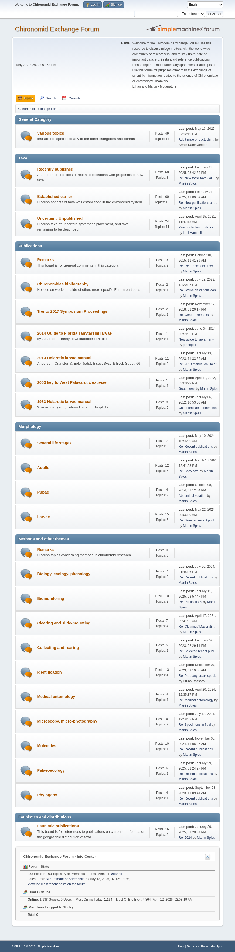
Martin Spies (188, 183)
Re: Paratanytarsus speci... (198, 676)
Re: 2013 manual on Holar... (199, 364)
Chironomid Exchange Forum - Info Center (59, 856)
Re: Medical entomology (196, 700)
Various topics (50, 133)
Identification (49, 672)
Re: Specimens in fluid (195, 725)
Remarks (45, 260)
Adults (43, 467)
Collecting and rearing (58, 647)
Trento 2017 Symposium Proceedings (72, 311)
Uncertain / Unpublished (60, 218)
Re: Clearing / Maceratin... (197, 626)
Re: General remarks (194, 315)
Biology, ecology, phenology (63, 574)
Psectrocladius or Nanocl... (198, 227)
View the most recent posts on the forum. (57, 884)
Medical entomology (56, 696)
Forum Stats (36, 866)
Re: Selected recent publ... (198, 520)
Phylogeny (47, 795)
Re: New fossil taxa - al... (196, 178)
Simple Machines (48, 946)
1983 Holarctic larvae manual (64, 402)
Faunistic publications (58, 826)
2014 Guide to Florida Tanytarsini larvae (74, 333)
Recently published (55, 169)
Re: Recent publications (196, 446)
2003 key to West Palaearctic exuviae (72, 382)
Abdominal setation (192, 496)
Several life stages (54, 443)
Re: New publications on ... (198, 203)
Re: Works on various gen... (199, 290)
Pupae (43, 492)
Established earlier (54, 196)
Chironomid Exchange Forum (57, 29)
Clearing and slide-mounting (64, 623)
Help (181, 946)
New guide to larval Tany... (197, 339)
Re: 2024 (185, 838)
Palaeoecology (51, 770)
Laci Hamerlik (193, 233)
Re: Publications (190, 602)
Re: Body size (189, 471)
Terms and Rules (198, 946)
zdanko (116, 874)
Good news (187, 389)
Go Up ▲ (217, 946)
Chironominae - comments (198, 408)
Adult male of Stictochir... (196, 139)
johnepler (189, 345)
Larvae (43, 517)
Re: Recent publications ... (197, 749)
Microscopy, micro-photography (67, 721)
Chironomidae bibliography (63, 284)
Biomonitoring (50, 598)
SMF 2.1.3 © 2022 (24, 946)
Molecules (46, 746)
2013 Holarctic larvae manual (64, 358)
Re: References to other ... (198, 266)
